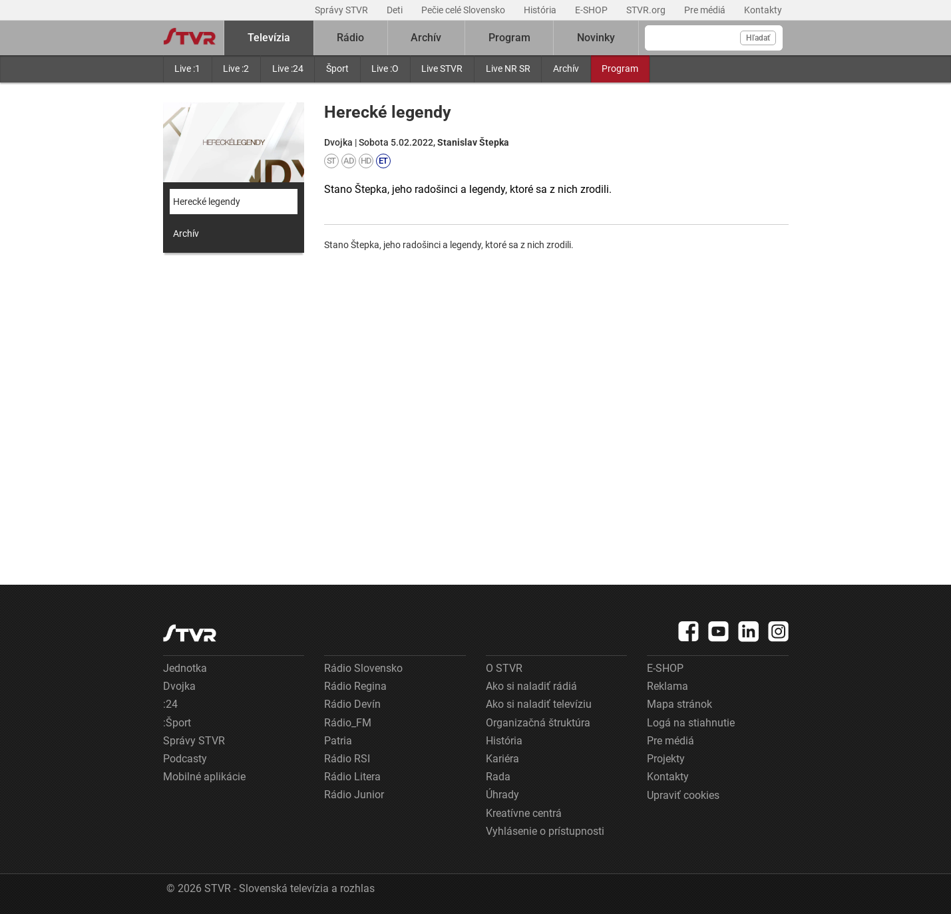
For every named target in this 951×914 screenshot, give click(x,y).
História (541, 10)
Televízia (269, 37)
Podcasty (185, 758)
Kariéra (502, 758)
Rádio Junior (354, 794)
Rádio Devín (352, 704)
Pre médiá (705, 10)
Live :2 (236, 68)
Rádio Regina (355, 686)
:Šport (177, 722)
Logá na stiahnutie (691, 722)
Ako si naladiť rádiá (531, 686)
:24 (170, 704)
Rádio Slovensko (363, 668)
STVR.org (646, 10)
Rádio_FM (347, 722)
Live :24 (287, 68)
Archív (566, 68)
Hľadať (758, 38)
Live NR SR (508, 68)
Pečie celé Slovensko (464, 10)
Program (620, 68)
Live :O (385, 68)
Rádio (350, 37)
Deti (396, 10)
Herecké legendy (206, 201)
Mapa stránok (679, 704)
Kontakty (763, 10)
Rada (498, 776)
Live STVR (442, 68)
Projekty (666, 758)
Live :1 (187, 68)
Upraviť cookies (683, 795)
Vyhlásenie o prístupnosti (545, 831)
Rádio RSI (347, 758)
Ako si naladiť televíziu (539, 704)
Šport (337, 68)
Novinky (596, 37)
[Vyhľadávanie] (714, 38)
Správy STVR (342, 10)
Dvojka (179, 686)
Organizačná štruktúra (538, 722)
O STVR (504, 668)
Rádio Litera (352, 776)
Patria (338, 740)
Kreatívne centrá (524, 813)
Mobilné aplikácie (204, 776)
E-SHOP (592, 10)
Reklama (667, 686)
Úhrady (502, 794)
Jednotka (185, 668)
